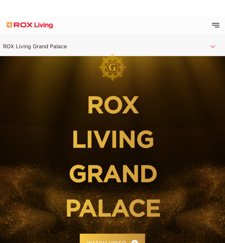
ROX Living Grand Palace (35, 46)
